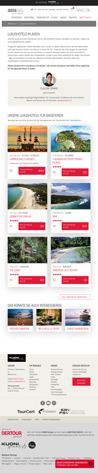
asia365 (17, 458)
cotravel (26, 458)
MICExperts (7, 464)
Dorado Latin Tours (41, 458)
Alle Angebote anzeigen (75, 297)
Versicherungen (57, 392)
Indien (31, 372)
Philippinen (33, 384)
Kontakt (59, 9)
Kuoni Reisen (21, 461)
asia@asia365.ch (64, 100)
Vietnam (32, 389)
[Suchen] (81, 10)
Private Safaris (34, 464)
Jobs (52, 387)
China (31, 369)
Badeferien (29, 18)
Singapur (73, 18)
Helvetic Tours (74, 458)
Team (53, 377)
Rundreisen (17, 18)
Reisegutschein (56, 372)
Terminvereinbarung (58, 395)
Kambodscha (34, 379)
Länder (63, 18)
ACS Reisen (6, 458)
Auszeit (54, 18)
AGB (37, 419)
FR (35, 9)
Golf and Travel (58, 458)
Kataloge (51, 9)
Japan (31, 377)
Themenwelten (42, 18)
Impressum (26, 419)
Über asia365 (43, 9)
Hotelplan (87, 458)
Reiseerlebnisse (57, 369)
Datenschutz (13, 419)
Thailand (32, 387)
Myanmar (32, 382)
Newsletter (55, 384)
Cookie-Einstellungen (51, 419)
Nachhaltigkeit (56, 389)
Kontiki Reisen (8, 461)
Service (66, 9)
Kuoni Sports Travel (52, 461)
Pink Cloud (47, 464)
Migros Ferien (20, 464)
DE (32, 9)
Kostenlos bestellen (81, 381)
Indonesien (33, 374)
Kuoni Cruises (36, 461)
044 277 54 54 (84, 18)
